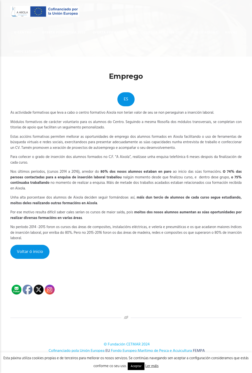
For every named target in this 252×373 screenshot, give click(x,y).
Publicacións (204, 32)
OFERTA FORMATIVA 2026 (63, 32)
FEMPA (199, 351)
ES (126, 99)
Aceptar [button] (136, 366)
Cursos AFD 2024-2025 (163, 32)
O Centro (23, 32)
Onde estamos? (28, 51)
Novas (231, 32)
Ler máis (152, 366)
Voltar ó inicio (30, 251)
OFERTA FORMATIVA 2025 (114, 32)
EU (108, 351)
